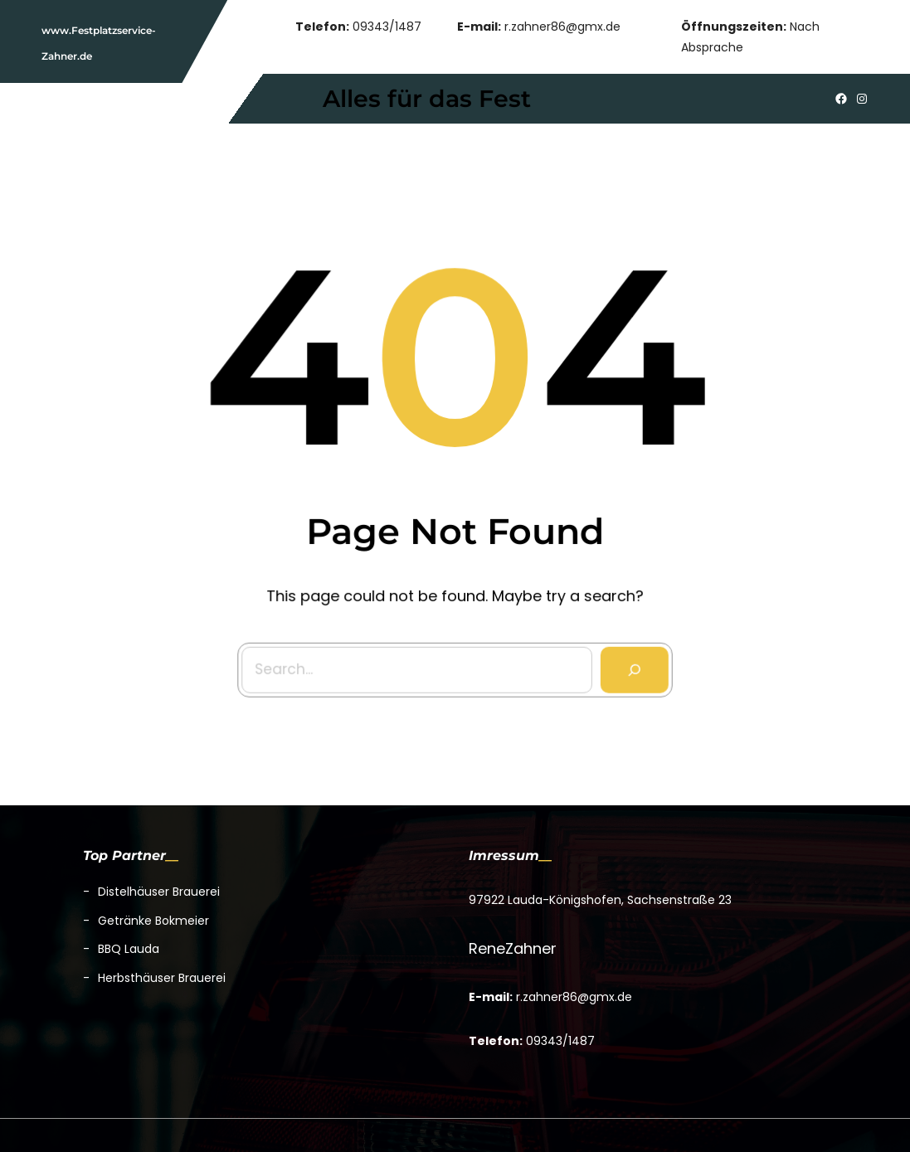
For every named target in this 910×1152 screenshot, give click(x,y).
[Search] (631, 666)
